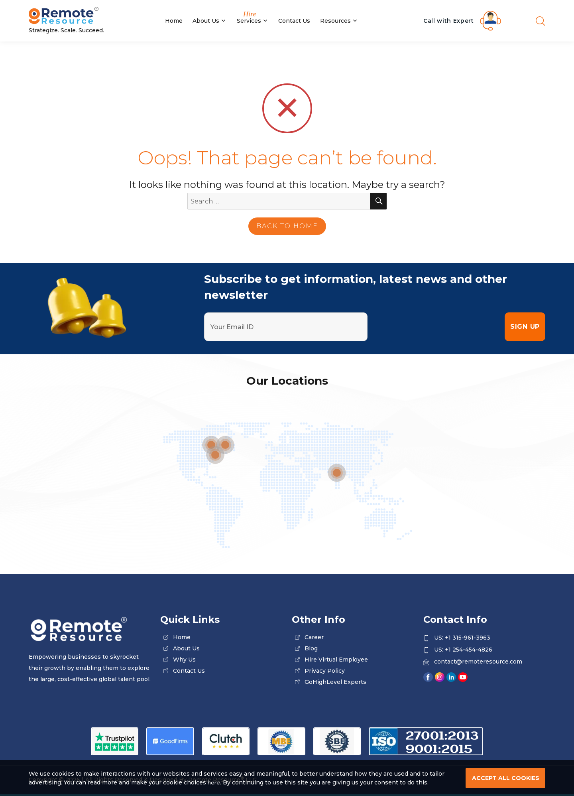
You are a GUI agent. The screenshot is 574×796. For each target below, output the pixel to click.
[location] (337, 473)
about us (186, 648)
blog (311, 648)
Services (249, 20)
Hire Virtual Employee (336, 659)
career (314, 637)
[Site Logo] (90, 16)
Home (174, 20)
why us (184, 659)
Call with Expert (448, 21)
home (182, 637)
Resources (335, 20)
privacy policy (325, 670)
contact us (189, 670)
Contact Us (294, 20)
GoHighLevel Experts (335, 681)
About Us (206, 20)
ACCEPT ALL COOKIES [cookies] (505, 778)
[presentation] (436, 326)
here (214, 782)
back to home (287, 226)
